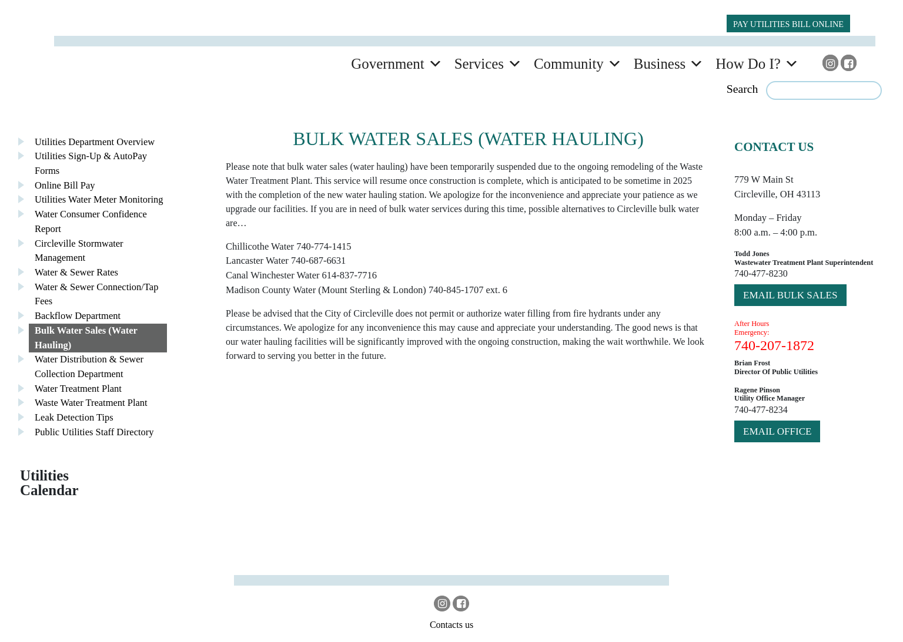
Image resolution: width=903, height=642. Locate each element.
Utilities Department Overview (95, 141)
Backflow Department (78, 315)
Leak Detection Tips (74, 417)
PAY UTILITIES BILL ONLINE (788, 24)
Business (659, 64)
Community (569, 64)
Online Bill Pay (65, 185)
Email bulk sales (790, 295)
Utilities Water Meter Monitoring (99, 199)
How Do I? (748, 64)
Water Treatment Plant (78, 388)
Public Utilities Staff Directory (94, 432)
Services (479, 64)
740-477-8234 (761, 410)
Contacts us (451, 625)
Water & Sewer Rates (76, 272)
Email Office (777, 431)
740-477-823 (758, 273)
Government (387, 64)
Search (742, 88)
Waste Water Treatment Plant (91, 402)
